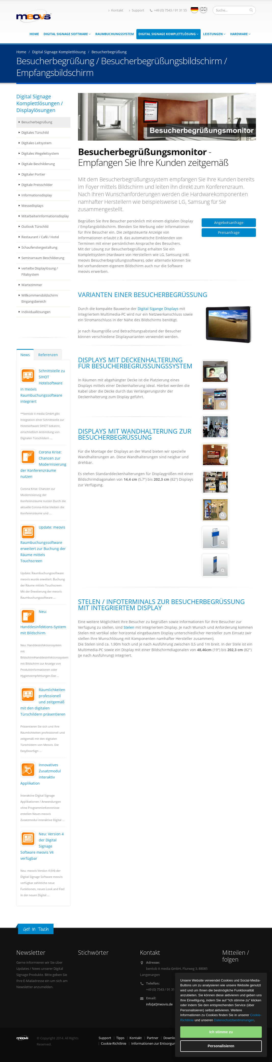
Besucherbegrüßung (36, 122)
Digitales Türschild (35, 132)
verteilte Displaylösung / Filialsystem (39, 271)
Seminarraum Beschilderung (42, 258)
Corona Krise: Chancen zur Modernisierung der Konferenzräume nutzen (43, 464)
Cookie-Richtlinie (113, 1043)
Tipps (120, 1038)
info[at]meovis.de (159, 1004)
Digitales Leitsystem (36, 143)
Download (171, 1038)
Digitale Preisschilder (37, 185)
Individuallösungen (35, 312)
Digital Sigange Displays (158, 308)
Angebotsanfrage (228, 222)
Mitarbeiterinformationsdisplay (45, 216)
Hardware (240, 34)
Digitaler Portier (33, 174)
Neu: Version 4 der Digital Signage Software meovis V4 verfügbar (42, 846)
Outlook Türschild (34, 226)
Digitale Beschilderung (38, 164)
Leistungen (214, 34)
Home (34, 34)
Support (136, 10)
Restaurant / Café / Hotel (40, 237)
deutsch (194, 9)
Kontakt (115, 10)
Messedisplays (32, 206)
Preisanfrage (229, 232)
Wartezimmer (31, 285)
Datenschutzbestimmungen (234, 1020)
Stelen (129, 627)
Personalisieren (221, 1046)
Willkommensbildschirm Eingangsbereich (39, 298)
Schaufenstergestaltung (39, 247)
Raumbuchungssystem (114, 34)
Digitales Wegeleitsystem (40, 153)
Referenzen (48, 354)
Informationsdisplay (36, 195)
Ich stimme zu (221, 1032)
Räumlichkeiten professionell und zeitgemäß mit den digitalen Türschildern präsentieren (43, 702)
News (25, 354)
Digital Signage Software (67, 34)
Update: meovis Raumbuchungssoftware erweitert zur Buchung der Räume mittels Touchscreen (43, 544)
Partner (152, 1038)
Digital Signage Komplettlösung (168, 34)
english (203, 9)
